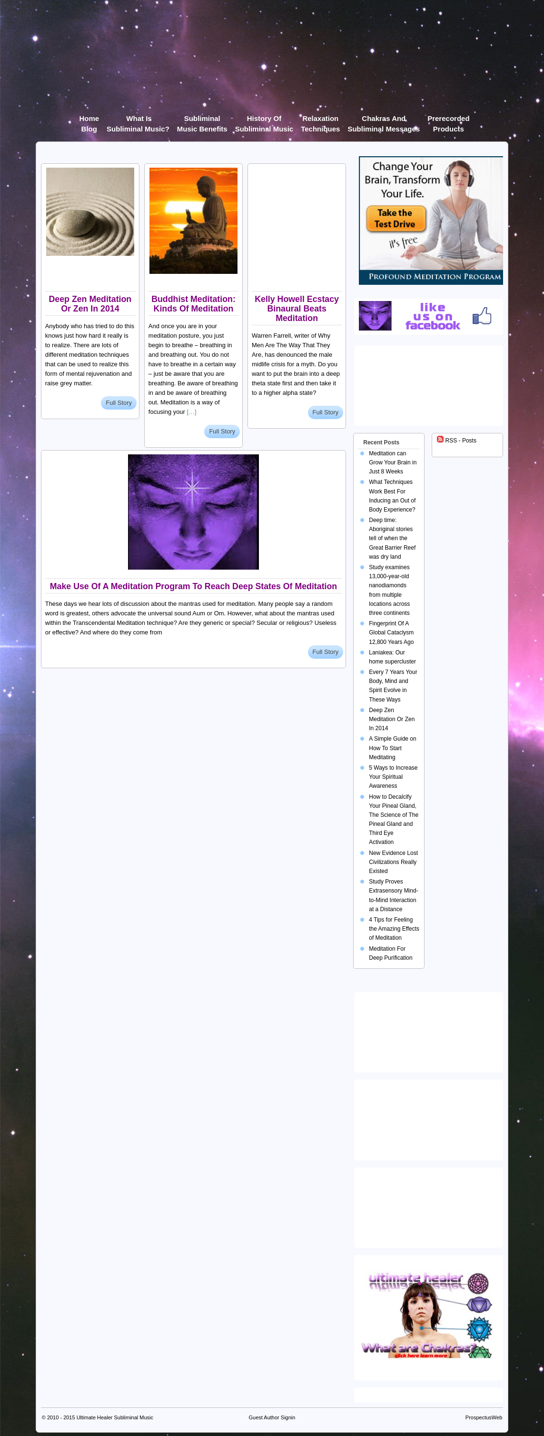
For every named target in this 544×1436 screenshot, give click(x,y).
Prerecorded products (448, 120)
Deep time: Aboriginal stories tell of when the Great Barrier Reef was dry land (392, 538)
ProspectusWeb (483, 1417)
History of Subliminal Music (264, 120)
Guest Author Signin (272, 1417)
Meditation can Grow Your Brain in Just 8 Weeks (392, 462)
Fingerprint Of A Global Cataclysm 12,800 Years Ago (391, 632)
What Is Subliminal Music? (138, 120)
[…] (192, 411)
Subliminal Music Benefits (202, 120)
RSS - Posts (456, 440)
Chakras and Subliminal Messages (383, 120)
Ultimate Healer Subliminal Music (115, 1417)
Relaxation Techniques (320, 120)
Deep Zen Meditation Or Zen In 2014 (90, 303)
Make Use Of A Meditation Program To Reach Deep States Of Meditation (193, 586)
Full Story (119, 402)
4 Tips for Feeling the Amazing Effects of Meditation (394, 928)
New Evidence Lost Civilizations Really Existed (393, 862)
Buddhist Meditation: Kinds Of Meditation (193, 303)
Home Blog (89, 120)
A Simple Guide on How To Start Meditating (392, 747)
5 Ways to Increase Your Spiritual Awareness (393, 776)
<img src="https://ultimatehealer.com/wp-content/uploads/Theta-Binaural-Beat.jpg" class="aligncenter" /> (430, 1205)
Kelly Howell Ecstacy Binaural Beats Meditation (297, 308)
